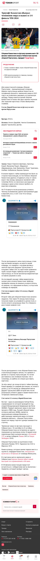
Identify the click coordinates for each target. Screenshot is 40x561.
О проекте (29, 521)
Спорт (3, 521)
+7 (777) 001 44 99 (9, 538)
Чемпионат (5, 489)
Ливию (21, 436)
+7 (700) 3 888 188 (24, 538)
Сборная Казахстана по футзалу (17, 486)
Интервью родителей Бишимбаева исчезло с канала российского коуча (20, 143)
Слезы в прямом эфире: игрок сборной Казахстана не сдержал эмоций (20, 68)
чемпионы (31, 486)
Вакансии (29, 528)
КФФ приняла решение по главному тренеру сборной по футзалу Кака (18, 76)
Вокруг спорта (6, 525)
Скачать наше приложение (8, 549)
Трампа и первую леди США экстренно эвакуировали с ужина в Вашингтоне (15, 135)
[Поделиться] (19, 24)
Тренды (3, 528)
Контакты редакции (32, 525)
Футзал (4, 486)
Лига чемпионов (6, 531)
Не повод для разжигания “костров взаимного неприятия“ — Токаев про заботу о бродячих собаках (18, 152)
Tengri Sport (29, 58)
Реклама (28, 531)
